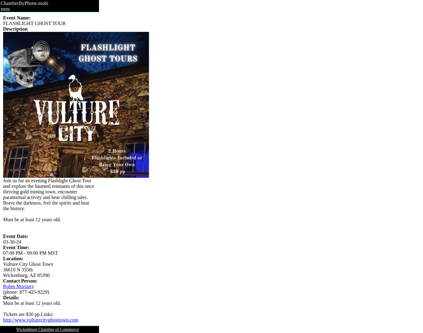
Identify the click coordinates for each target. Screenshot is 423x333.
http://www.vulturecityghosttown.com (40, 319)
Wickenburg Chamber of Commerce (47, 329)
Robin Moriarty (18, 286)
